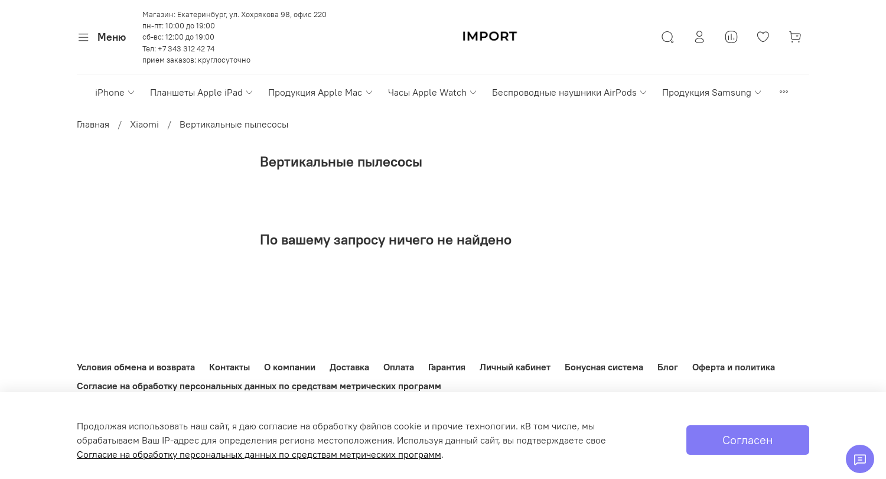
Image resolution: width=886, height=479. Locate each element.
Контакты (229, 367)
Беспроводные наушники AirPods (570, 92)
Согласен (747, 439)
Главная (93, 124)
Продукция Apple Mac (320, 92)
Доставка (349, 367)
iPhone (115, 92)
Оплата (398, 367)
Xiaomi (144, 124)
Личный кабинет (515, 367)
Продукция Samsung (712, 92)
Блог (667, 367)
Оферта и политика (733, 367)
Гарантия (446, 367)
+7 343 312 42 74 (186, 48)
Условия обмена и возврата (136, 367)
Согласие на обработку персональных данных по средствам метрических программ (259, 386)
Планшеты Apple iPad (202, 92)
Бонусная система (604, 367)
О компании (289, 367)
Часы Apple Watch (433, 92)
